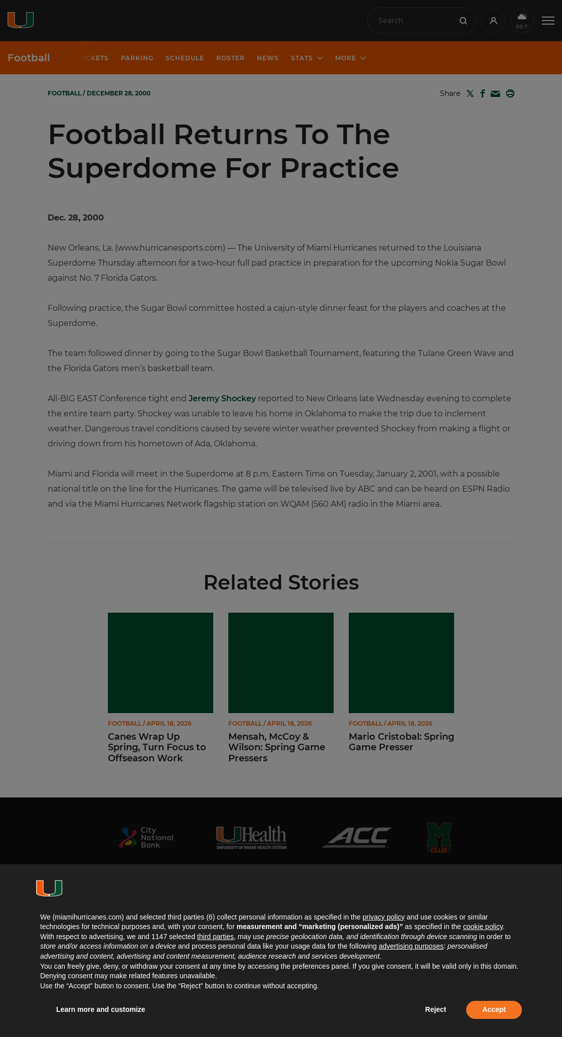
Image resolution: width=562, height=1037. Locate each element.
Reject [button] (435, 1009)
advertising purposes (411, 946)
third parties (215, 937)
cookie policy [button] (483, 927)
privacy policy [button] (383, 917)
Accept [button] (494, 1009)
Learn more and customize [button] (100, 1009)
